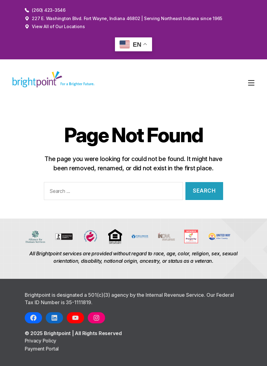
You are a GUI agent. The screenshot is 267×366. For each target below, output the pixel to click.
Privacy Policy (41, 341)
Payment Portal (42, 349)
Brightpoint (58, 333)
